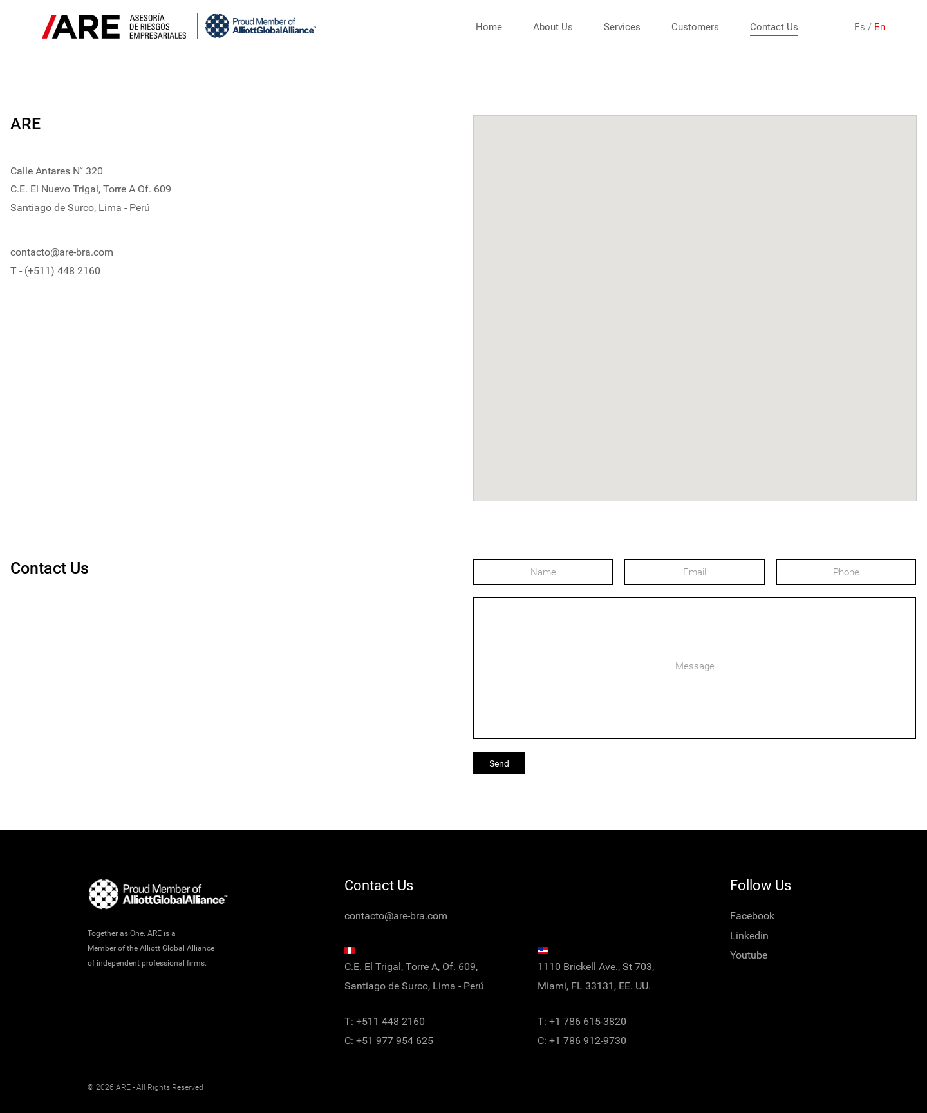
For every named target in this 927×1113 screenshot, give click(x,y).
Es (859, 27)
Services (622, 27)
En (879, 27)
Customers (695, 27)
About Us (553, 27)
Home (489, 27)
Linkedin (749, 936)
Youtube (748, 955)
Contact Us (774, 27)
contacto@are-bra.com (61, 252)
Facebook (752, 916)
